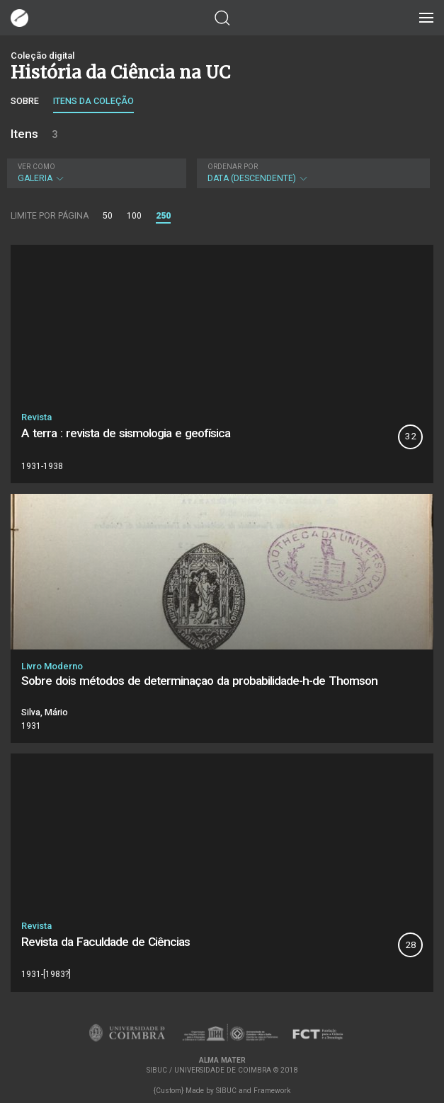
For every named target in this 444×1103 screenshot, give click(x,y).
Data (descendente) (311, 173)
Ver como (36, 167)
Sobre (25, 101)
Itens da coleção (93, 101)
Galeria (95, 173)
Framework (272, 1091)
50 (108, 216)
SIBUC (226, 1091)
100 (134, 216)
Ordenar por (232, 167)
